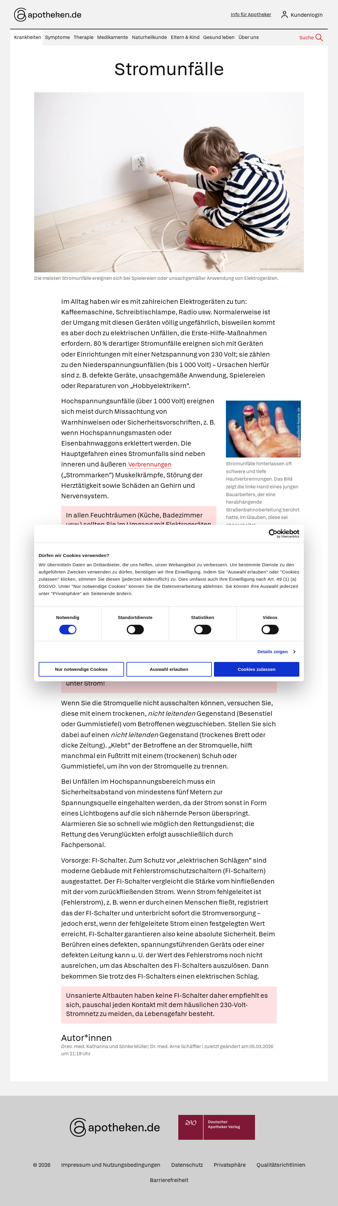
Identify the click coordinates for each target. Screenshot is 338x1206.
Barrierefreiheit (169, 1180)
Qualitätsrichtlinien (280, 1164)
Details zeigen (272, 651)
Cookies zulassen (257, 669)
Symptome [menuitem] (57, 37)
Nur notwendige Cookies (81, 669)
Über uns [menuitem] (249, 37)
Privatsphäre (230, 1164)
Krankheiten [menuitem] (27, 37)
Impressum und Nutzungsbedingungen (110, 1164)
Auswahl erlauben (169, 669)
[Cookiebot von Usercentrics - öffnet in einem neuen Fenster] (273, 533)
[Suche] (310, 38)
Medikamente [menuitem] (112, 37)
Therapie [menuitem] (83, 37)
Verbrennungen (152, 464)
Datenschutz (187, 1164)
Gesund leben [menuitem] (219, 37)
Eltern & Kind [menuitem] (185, 37)
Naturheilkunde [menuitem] (149, 37)
